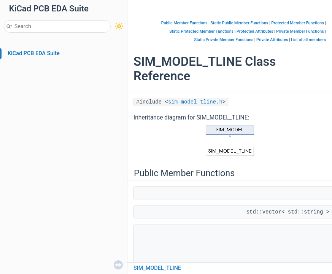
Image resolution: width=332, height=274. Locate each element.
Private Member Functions (300, 31)
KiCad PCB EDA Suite (34, 53)
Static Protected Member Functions (201, 31)
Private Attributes (272, 39)
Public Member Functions (184, 23)
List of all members (308, 39)
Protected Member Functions (297, 23)
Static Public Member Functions (239, 23)
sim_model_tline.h (195, 102)
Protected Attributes (255, 31)
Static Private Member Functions (224, 39)
